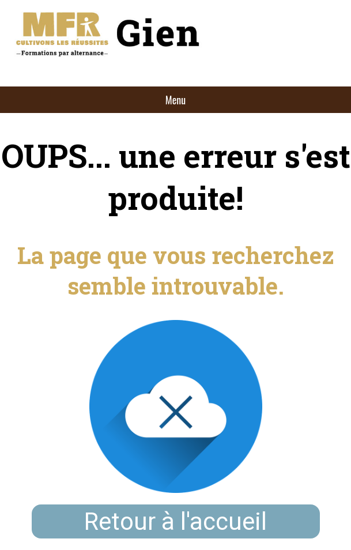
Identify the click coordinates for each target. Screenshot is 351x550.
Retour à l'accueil (175, 521)
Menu (175, 99)
